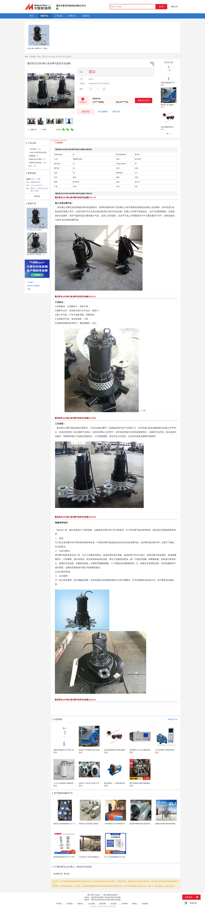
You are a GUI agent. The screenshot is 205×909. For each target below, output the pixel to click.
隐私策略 (102, 904)
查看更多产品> (173, 719)
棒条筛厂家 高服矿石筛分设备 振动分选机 (175, 105)
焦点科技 (105, 906)
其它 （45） (33, 166)
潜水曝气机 (58, 874)
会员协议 (113, 904)
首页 (26, 57)
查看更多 (37, 196)
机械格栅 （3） (34, 156)
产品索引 (30, 282)
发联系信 (86, 111)
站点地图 (92, 904)
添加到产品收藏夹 (33, 286)
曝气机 (67, 874)
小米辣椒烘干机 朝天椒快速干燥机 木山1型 (119, 824)
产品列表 (33, 57)
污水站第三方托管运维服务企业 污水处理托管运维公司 (98, 857)
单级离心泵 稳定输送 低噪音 (88, 824)
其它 (39, 57)
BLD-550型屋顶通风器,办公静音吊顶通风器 (119, 857)
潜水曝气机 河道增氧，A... (36, 254)
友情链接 (145, 904)
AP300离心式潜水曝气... (35, 230)
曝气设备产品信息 (93, 895)
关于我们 (59, 904)
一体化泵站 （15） (35, 149)
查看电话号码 (143, 100)
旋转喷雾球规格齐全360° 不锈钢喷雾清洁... (68, 857)
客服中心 (81, 904)
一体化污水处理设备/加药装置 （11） (42, 152)
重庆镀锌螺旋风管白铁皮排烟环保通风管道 (144, 824)
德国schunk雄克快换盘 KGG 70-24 (65, 824)
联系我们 (70, 904)
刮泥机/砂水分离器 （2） (37, 159)
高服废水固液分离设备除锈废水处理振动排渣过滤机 (173, 824)
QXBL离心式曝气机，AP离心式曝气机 (40, 48)
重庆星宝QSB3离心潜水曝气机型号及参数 (106, 897)
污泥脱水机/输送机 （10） (38, 163)
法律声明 (124, 904)
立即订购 (116, 112)
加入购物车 (103, 112)
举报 (43, 130)
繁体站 (134, 904)
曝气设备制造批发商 (110, 895)
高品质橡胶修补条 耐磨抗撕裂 (171, 127)
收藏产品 (32, 130)
